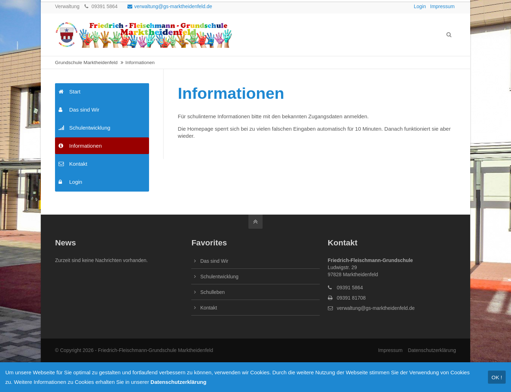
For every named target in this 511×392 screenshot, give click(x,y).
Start (70, 92)
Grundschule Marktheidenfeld (86, 62)
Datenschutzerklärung (432, 350)
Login (420, 6)
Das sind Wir (79, 110)
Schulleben (212, 292)
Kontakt (73, 164)
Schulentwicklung (84, 128)
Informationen (80, 146)
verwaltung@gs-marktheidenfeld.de (169, 6)
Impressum (442, 6)
